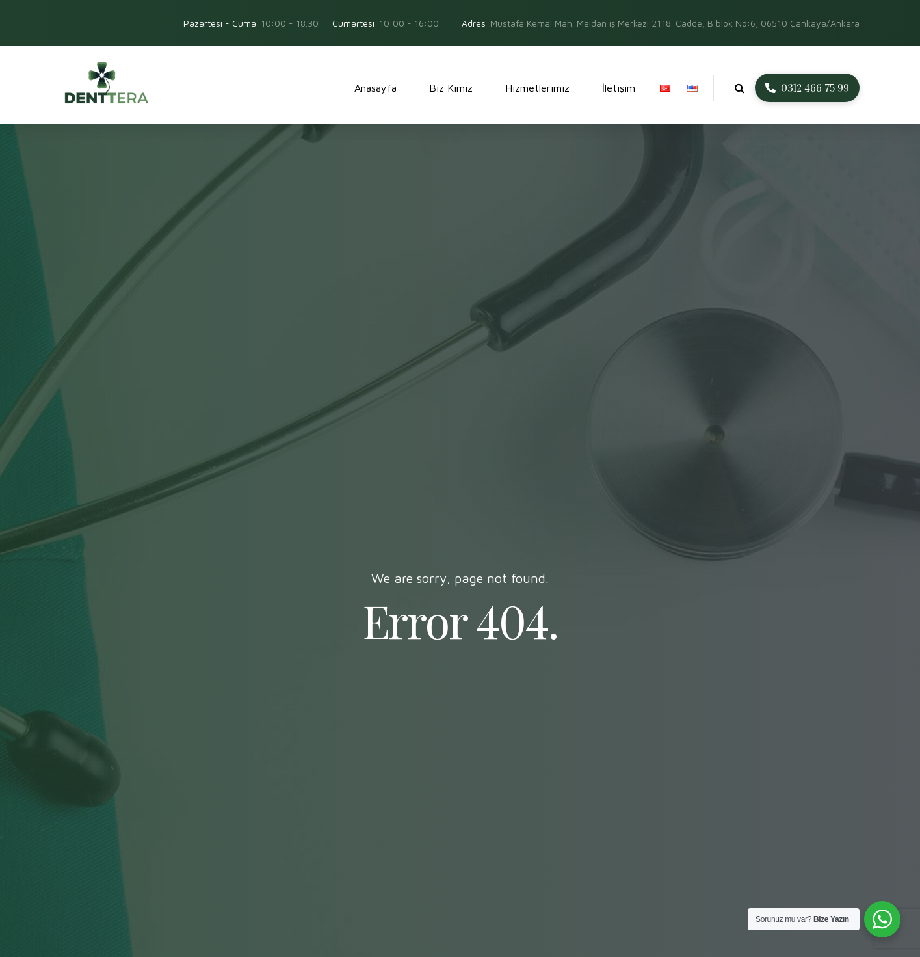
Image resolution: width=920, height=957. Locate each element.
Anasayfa (375, 88)
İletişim (618, 88)
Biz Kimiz (451, 88)
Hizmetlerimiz (537, 88)
